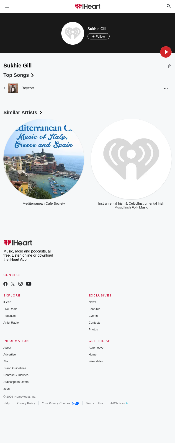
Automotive (96, 347)
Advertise (9, 354)
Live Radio (10, 309)
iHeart (7, 302)
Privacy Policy (26, 403)
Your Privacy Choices (60, 403)
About (7, 347)
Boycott (28, 88)
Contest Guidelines (15, 375)
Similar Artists (23, 112)
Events (93, 315)
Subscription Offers (15, 382)
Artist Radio (11, 322)
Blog (6, 361)
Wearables (96, 361)
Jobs (6, 388)
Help (6, 403)
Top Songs (19, 75)
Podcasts (9, 315)
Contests (94, 322)
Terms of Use (94, 403)
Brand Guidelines (14, 368)
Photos (93, 329)
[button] (166, 52)
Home (93, 354)
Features (94, 309)
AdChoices (119, 403)
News (92, 302)
